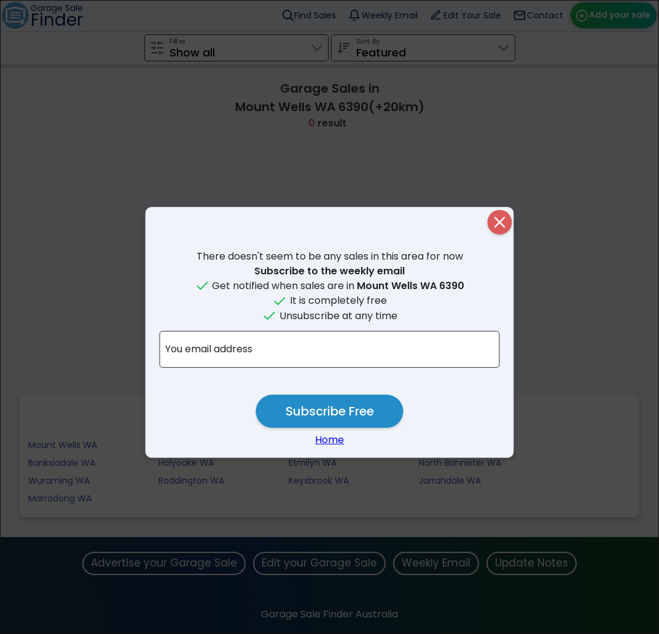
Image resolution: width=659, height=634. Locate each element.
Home (329, 440)
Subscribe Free (330, 411)
